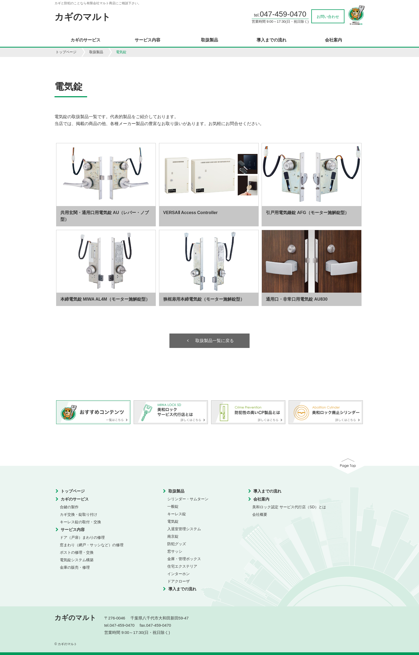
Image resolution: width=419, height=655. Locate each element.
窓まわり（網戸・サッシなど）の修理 (91, 545)
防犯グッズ (176, 544)
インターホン (178, 574)
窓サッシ (174, 551)
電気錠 (173, 521)
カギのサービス (85, 40)
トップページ (66, 52)
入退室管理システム (184, 529)
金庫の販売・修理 (75, 567)
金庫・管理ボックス (184, 559)
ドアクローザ (178, 581)
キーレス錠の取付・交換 (80, 522)
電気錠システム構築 (77, 560)
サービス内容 (147, 40)
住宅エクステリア (182, 566)
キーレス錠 (176, 514)
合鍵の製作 (69, 507)
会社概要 (259, 514)
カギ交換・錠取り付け (78, 514)
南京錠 (173, 536)
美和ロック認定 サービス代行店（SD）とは (289, 507)
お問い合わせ (328, 16)
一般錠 (173, 506)
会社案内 (333, 40)
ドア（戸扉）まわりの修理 (82, 537)
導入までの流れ (271, 40)
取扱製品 (209, 40)
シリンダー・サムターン (187, 499)
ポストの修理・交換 (77, 552)
